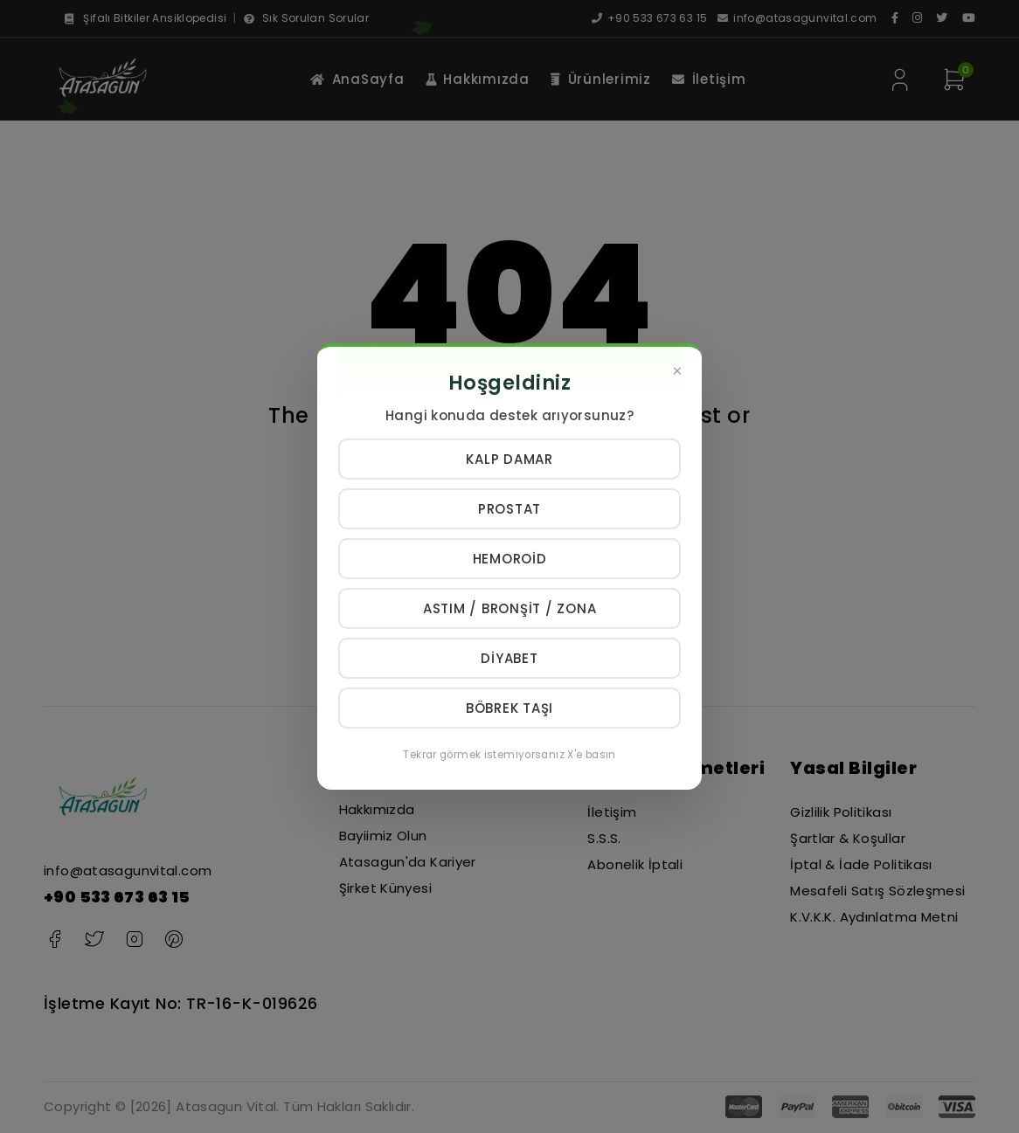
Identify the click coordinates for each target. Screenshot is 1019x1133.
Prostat (509, 509)
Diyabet (509, 658)
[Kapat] (677, 371)
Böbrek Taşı (509, 708)
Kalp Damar (509, 459)
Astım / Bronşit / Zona (510, 608)
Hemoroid (510, 558)
